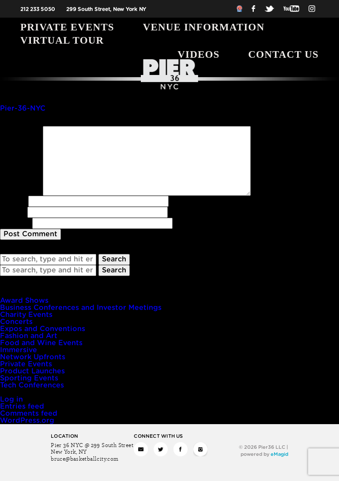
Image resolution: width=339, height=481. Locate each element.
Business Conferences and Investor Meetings (81, 307)
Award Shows (24, 300)
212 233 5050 (37, 9)
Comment (20, 129)
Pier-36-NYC (22, 108)
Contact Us (283, 54)
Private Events (67, 27)
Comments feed (28, 413)
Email (12, 212)
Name (13, 201)
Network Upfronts (32, 357)
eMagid (279, 454)
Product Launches (32, 371)
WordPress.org (27, 420)
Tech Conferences (32, 385)
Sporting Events (29, 378)
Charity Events (26, 314)
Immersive (18, 350)
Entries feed (22, 406)
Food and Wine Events (41, 343)
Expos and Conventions (42, 328)
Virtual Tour (62, 40)
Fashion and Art (28, 335)
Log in (11, 399)
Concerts (16, 321)
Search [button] (114, 259)
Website (15, 223)
